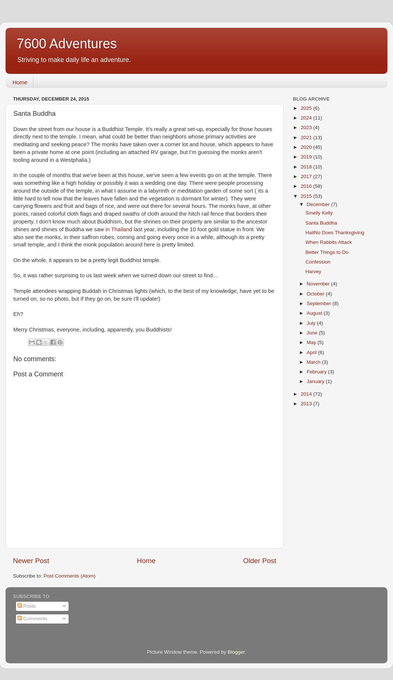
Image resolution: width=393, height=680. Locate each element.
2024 (307, 118)
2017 (307, 176)
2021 (307, 137)
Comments (32, 618)
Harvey (313, 271)
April (312, 352)
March (314, 362)
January (316, 381)
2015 (307, 196)
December (319, 204)
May (312, 342)
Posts (26, 606)
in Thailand (118, 229)
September (320, 303)
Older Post (259, 561)
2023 (307, 127)
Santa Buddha (321, 223)
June (313, 333)
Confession (318, 262)
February (317, 372)
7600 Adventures (67, 43)
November (319, 284)
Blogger (236, 652)
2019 (307, 157)
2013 (307, 403)
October (316, 294)
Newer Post (31, 561)
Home (20, 82)
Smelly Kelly (319, 213)
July (312, 323)
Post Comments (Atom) (70, 576)
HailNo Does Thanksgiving (335, 232)
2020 (307, 147)
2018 (307, 167)
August (315, 313)
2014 (307, 394)
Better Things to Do (327, 252)
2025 (307, 108)
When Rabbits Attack (329, 242)
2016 (307, 186)
